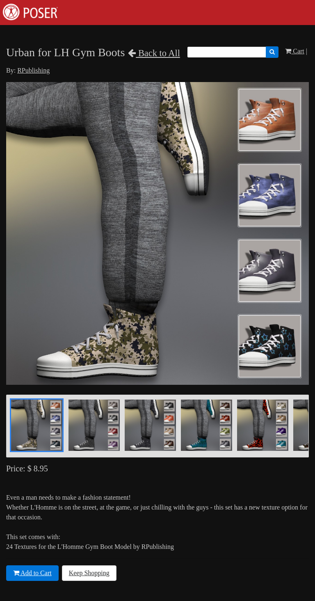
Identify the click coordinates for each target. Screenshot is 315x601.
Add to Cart (32, 572)
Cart (294, 51)
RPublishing (33, 70)
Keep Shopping (89, 572)
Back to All (154, 53)
